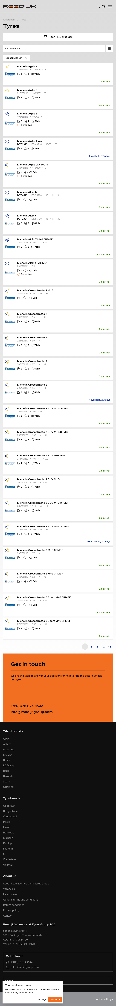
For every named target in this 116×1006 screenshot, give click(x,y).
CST (5, 854)
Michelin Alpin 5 (27, 192)
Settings (41, 999)
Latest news (10, 894)
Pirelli (6, 822)
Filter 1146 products (58, 37)
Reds (6, 771)
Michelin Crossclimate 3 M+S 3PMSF (40, 550)
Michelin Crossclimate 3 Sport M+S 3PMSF (44, 597)
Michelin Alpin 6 (27, 215)
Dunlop (7, 843)
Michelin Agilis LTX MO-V (32, 164)
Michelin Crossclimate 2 (32, 314)
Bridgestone (10, 811)
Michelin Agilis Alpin (29, 141)
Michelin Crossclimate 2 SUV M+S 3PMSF (43, 408)
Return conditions (13, 905)
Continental (10, 816)
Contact (7, 915)
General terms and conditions (20, 899)
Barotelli (8, 776)
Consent (54, 999)
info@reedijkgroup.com (22, 967)
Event (6, 827)
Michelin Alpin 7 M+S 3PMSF (35, 239)
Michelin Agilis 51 (28, 113)
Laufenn (8, 848)
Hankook (8, 832)
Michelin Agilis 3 (27, 90)
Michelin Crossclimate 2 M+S (35, 290)
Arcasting (8, 749)
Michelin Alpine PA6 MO (32, 262)
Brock (6, 760)
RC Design (9, 765)
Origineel (8, 787)
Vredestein (9, 859)
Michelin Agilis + (27, 66)
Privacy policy (11, 910)
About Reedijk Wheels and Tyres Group (26, 883)
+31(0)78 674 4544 (19, 962)
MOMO (7, 754)
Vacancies (9, 889)
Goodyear (9, 805)
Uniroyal (8, 864)
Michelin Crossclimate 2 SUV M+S (38, 479)
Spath (6, 781)
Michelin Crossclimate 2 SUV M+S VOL (41, 455)
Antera (7, 744)
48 (109, 646)
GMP (6, 738)
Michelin (8, 838)
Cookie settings (104, 999)
